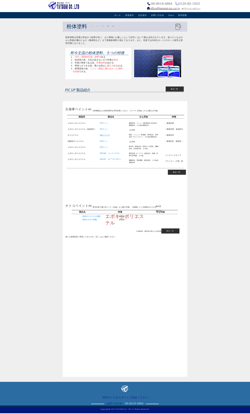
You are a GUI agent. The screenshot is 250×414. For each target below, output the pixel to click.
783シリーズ (105, 135)
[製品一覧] (175, 89)
